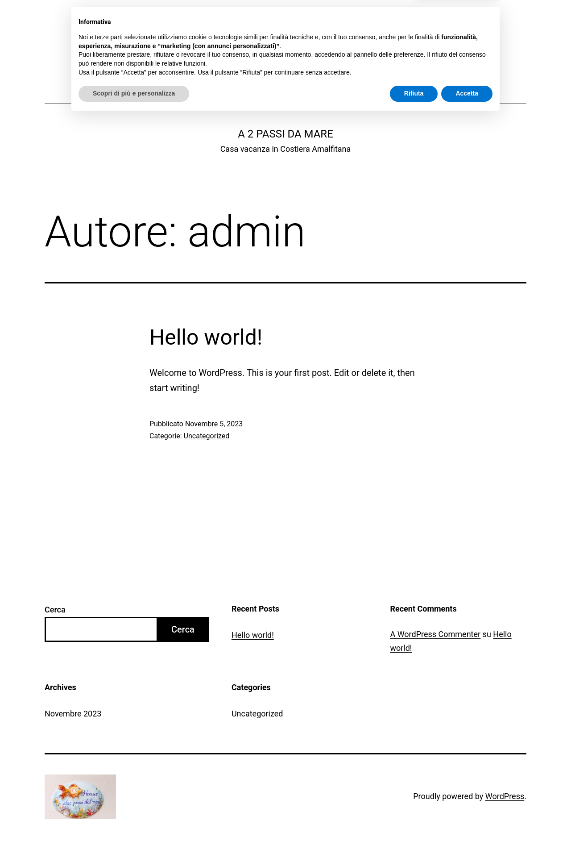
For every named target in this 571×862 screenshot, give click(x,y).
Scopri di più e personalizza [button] (134, 837)
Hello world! (205, 337)
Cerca (55, 609)
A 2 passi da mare (285, 134)
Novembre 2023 (73, 713)
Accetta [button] (466, 837)
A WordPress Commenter (435, 634)
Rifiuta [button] (414, 837)
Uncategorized (207, 436)
